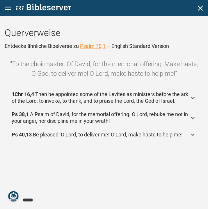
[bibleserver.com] (43, 8)
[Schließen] (200, 8)
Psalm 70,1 (93, 46)
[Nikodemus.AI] (13, 196)
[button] (8, 8)
